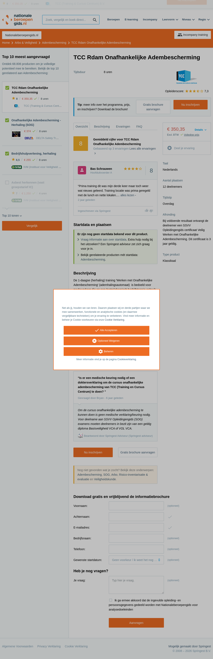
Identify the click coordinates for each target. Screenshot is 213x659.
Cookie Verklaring (114, 319)
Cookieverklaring (126, 359)
